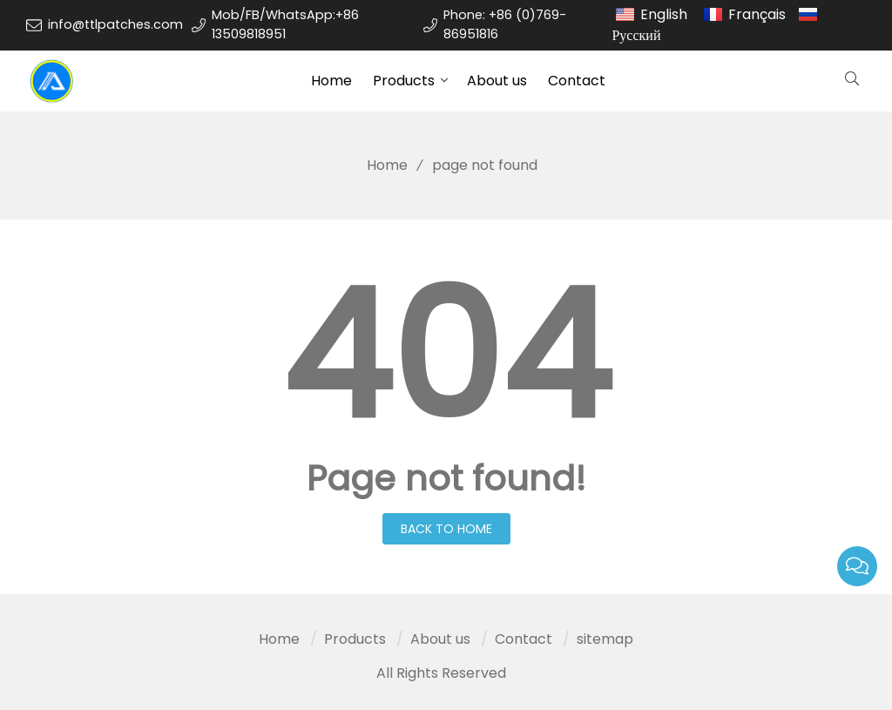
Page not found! (446, 478)
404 (446, 356)
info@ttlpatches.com (115, 24)
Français (757, 14)
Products (404, 81)
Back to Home (446, 529)
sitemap (605, 639)
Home (331, 81)
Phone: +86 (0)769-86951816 (504, 24)
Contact (576, 81)
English (663, 14)
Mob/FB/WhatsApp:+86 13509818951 (285, 24)
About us (497, 81)
